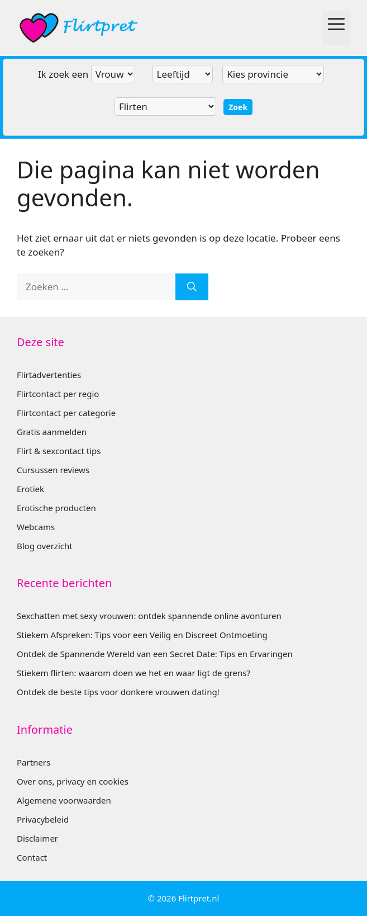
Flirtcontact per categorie (66, 412)
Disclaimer (37, 838)
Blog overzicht (45, 545)
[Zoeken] (191, 286)
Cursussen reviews (53, 469)
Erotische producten (56, 507)
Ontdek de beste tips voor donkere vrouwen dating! (118, 691)
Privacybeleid (43, 819)
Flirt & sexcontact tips (59, 450)
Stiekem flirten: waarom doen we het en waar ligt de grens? (133, 672)
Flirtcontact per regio (58, 393)
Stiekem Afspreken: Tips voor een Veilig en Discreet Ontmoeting (142, 634)
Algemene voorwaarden (64, 800)
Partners (33, 762)
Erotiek (30, 488)
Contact (32, 857)
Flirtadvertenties (49, 374)
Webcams (36, 526)
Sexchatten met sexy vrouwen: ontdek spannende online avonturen (149, 615)
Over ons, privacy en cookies (72, 781)
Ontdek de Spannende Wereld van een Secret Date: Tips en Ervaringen (155, 653)
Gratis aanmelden (52, 431)
